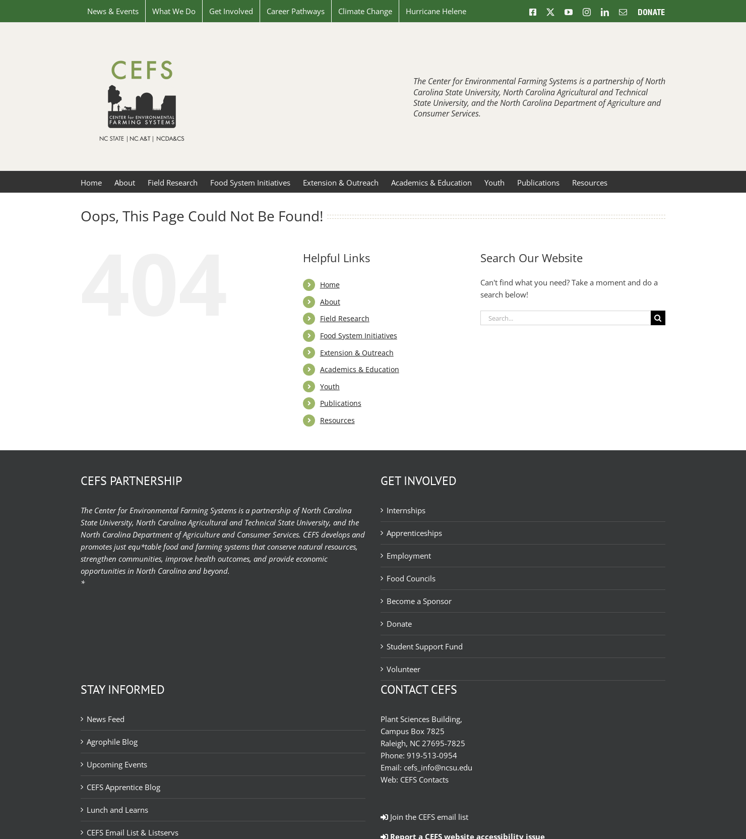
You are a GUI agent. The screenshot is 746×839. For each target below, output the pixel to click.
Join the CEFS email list (424, 817)
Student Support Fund (425, 646)
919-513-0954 (432, 755)
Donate (399, 624)
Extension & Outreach (357, 352)
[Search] (658, 318)
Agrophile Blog (112, 742)
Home (330, 284)
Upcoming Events (117, 764)
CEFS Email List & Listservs (132, 832)
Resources (337, 420)
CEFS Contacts (424, 779)
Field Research (344, 318)
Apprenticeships (414, 533)
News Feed (106, 719)
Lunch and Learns (117, 810)
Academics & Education (359, 369)
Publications (340, 403)
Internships (406, 510)
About (330, 302)
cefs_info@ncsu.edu (438, 767)
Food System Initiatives (358, 335)
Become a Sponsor (419, 601)
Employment (409, 556)
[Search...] (565, 318)
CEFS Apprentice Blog (123, 787)
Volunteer (403, 669)
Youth (330, 386)
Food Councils (411, 578)
